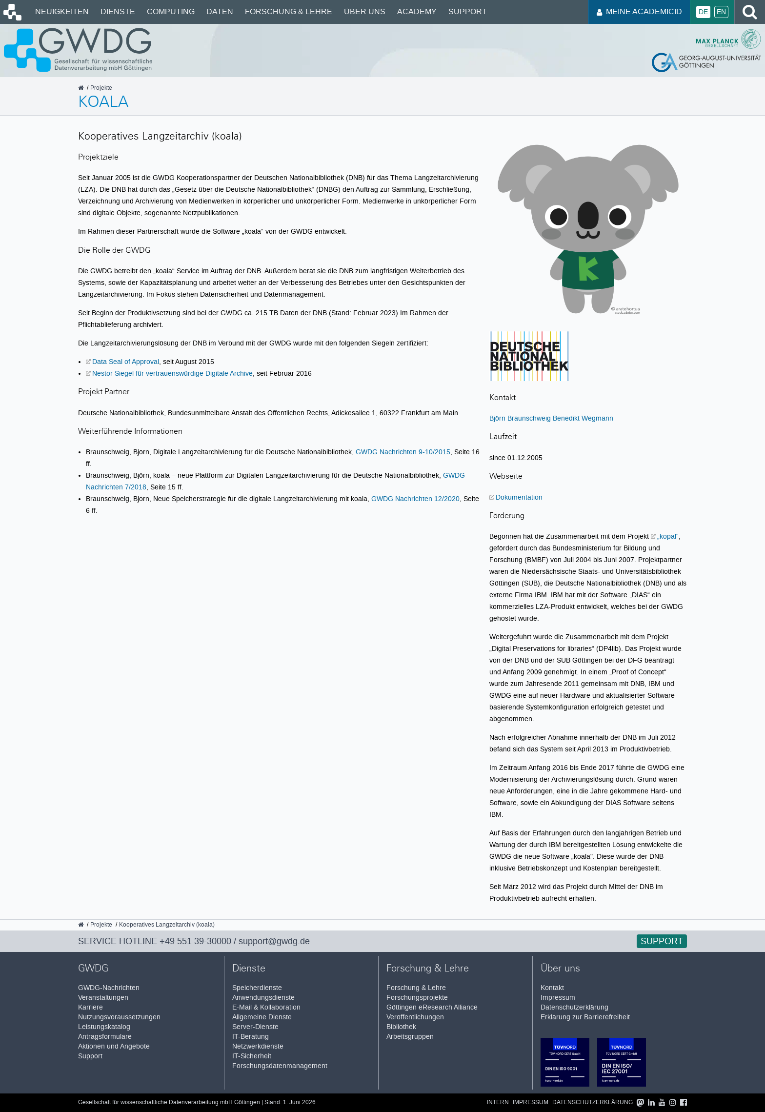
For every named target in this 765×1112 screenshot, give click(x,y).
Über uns (364, 11)
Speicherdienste (257, 987)
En (721, 12)
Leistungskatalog (104, 1027)
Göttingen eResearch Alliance (432, 1007)
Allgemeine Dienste (262, 1017)
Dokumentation (519, 497)
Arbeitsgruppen (410, 1036)
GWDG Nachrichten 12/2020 (415, 499)
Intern (498, 1102)
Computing (171, 11)
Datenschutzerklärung (574, 1007)
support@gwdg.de (274, 941)
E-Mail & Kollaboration (266, 1007)
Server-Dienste (255, 1027)
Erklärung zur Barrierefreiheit (585, 1017)
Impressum (558, 997)
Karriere (90, 1007)
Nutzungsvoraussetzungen (119, 1017)
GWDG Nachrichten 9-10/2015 (403, 452)
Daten (219, 11)
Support (467, 11)
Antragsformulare (105, 1036)
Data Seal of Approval (125, 361)
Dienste (118, 11)
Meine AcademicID (639, 11)
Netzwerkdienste (257, 1046)
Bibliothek (401, 1027)
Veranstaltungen (103, 997)
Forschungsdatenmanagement (279, 1066)
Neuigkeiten (62, 11)
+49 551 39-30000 (195, 941)
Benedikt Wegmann (583, 418)
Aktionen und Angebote (114, 1046)
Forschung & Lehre (288, 11)
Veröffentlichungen (415, 1017)
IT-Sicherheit (251, 1056)
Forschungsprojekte (417, 997)
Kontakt (552, 987)
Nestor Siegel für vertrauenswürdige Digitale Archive (172, 373)
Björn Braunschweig (520, 418)
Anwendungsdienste (263, 997)
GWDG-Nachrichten (109, 987)
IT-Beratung (250, 1036)
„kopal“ (668, 536)
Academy (417, 11)
